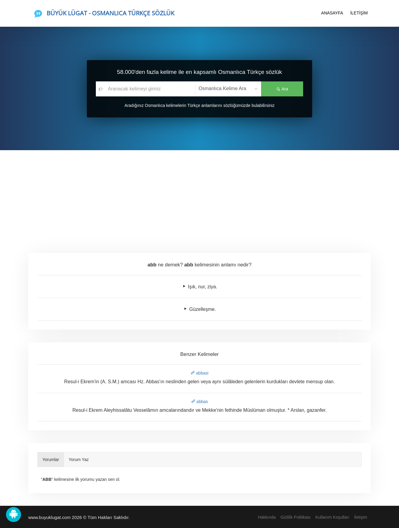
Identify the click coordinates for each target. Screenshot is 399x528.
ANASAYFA (332, 13)
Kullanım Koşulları (332, 517)
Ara (282, 88)
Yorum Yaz (79, 459)
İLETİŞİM (359, 13)
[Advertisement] (199, 195)
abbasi (199, 373)
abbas (199, 401)
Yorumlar (50, 459)
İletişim (360, 517)
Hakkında (267, 517)
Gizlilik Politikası (295, 517)
